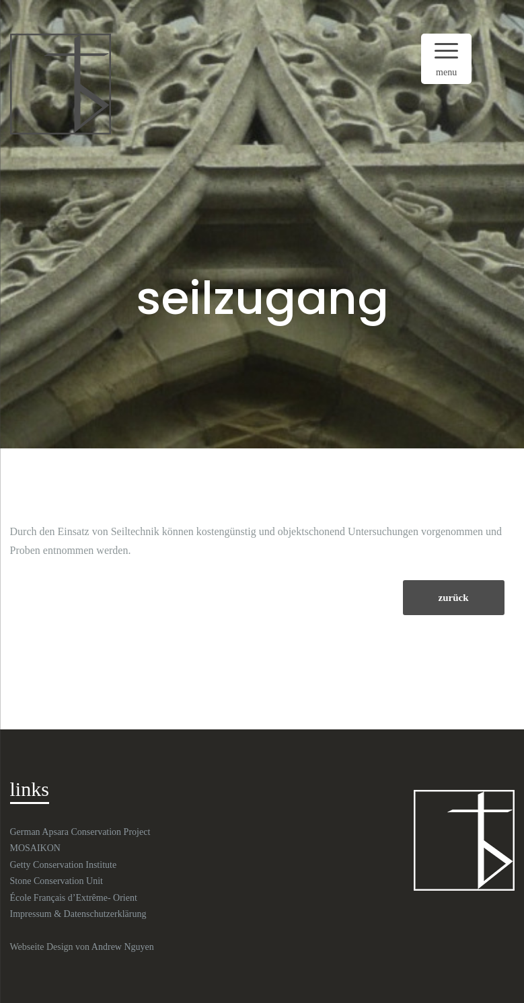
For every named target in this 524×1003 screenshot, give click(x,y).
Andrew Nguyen (122, 947)
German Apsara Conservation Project (80, 832)
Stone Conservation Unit (56, 881)
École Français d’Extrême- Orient (73, 898)
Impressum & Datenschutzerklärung (78, 914)
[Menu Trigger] (446, 59)
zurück (454, 597)
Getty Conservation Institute (63, 865)
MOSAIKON (35, 848)
